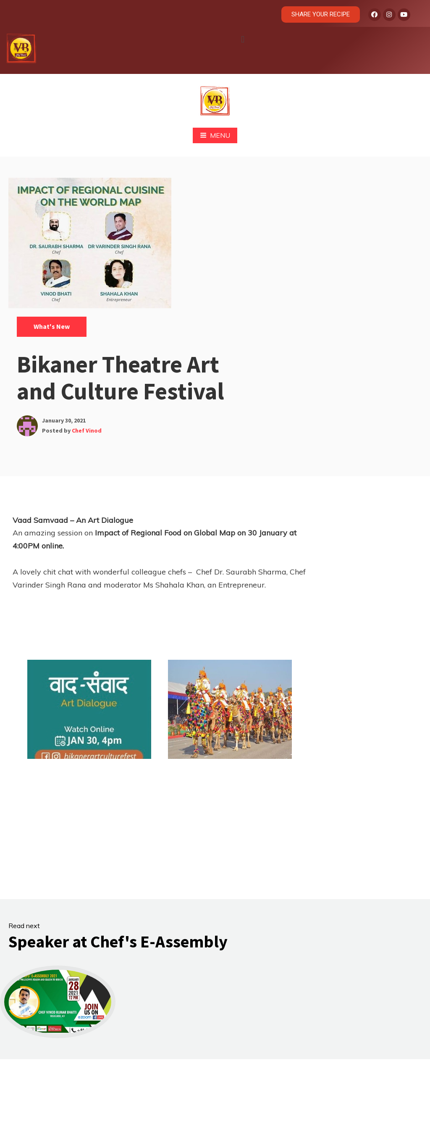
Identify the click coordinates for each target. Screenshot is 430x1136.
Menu (215, 135)
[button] (242, 39)
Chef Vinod (87, 430)
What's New (52, 326)
